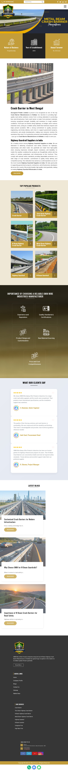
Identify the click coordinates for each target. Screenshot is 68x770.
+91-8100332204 (7, 2)
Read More (17, 174)
